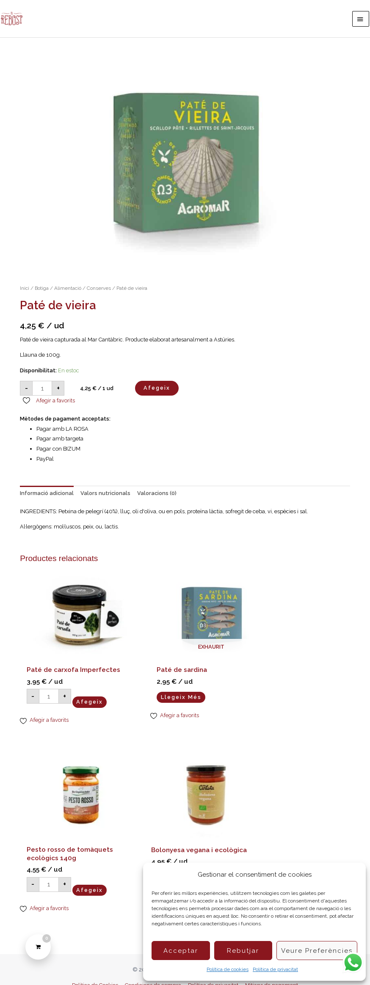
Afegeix (157, 392)
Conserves (99, 293)
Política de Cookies (95, 969)
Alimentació (67, 293)
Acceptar (180, 951)
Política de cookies (228, 969)
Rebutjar (243, 951)
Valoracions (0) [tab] (157, 497)
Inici (24, 293)
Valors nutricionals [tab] (105, 497)
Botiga (42, 293)
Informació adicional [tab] (47, 497)
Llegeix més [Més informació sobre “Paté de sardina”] (163, 687)
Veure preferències (317, 951)
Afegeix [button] (89, 701)
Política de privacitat (275, 969)
